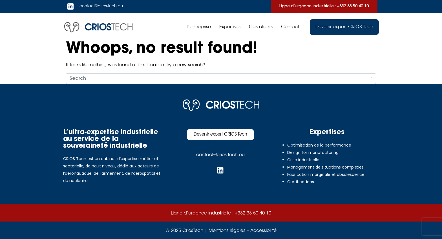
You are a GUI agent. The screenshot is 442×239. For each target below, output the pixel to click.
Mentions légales (227, 231)
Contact (290, 27)
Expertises (229, 27)
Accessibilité (263, 231)
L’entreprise (199, 27)
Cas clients (261, 27)
